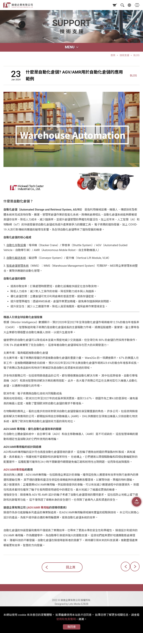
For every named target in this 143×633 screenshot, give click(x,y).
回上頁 (70, 567)
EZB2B (84, 604)
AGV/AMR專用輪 (13, 469)
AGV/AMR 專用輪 (38, 507)
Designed (60, 604)
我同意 (71, 626)
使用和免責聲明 (66, 619)
